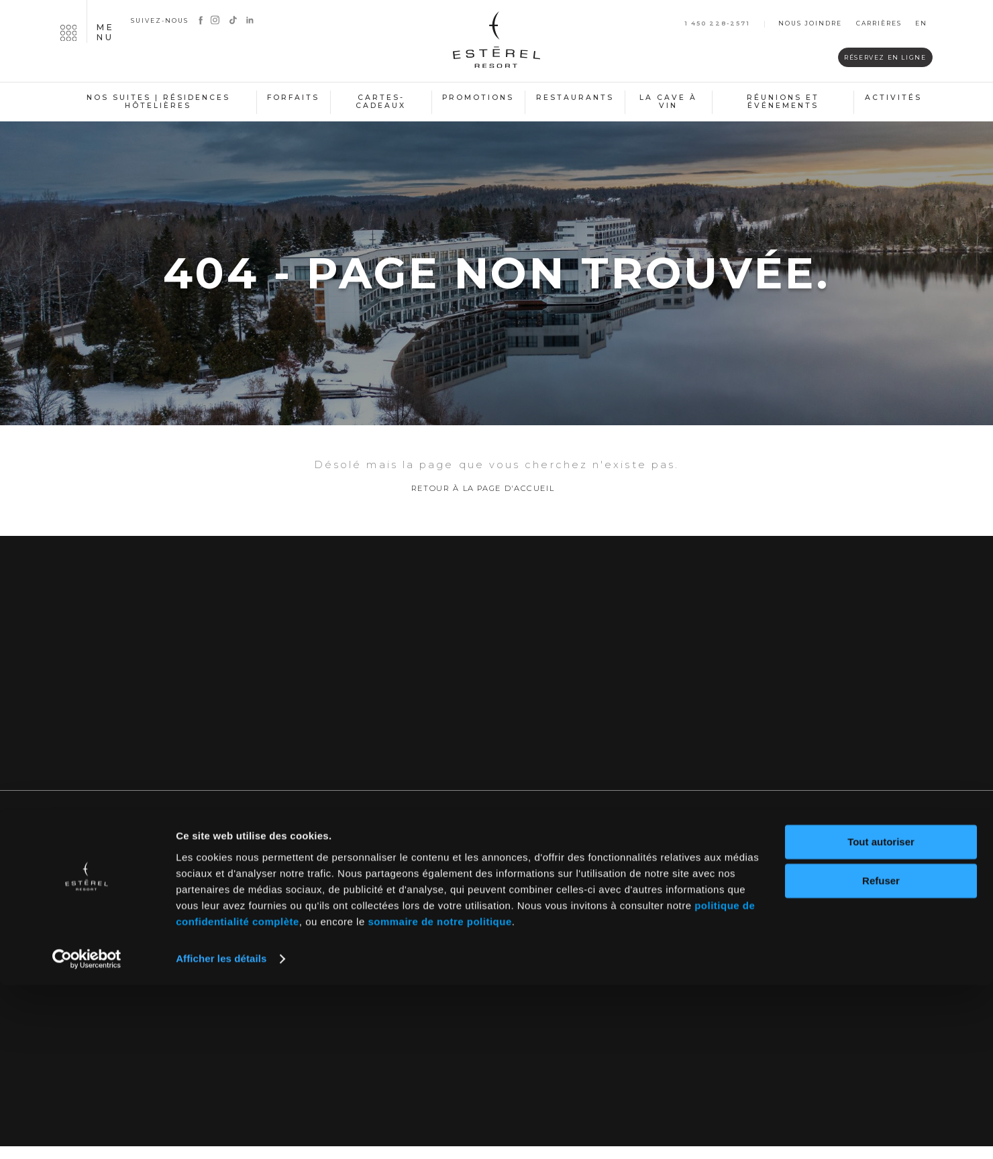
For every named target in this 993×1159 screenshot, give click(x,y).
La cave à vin (668, 102)
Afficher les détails (221, 1132)
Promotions (478, 97)
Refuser (881, 1054)
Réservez (858, 58)
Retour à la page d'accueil (483, 502)
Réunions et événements (783, 102)
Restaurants (575, 97)
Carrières (879, 23)
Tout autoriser (880, 1016)
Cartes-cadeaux (381, 102)
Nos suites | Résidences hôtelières (158, 102)
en (921, 23)
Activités (893, 97)
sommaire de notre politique (439, 1095)
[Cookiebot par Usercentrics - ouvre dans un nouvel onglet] (87, 1133)
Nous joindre (810, 23)
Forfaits (293, 97)
